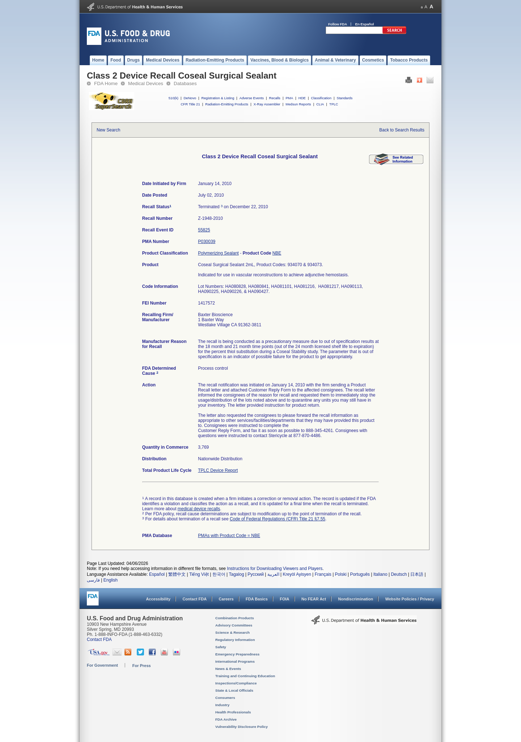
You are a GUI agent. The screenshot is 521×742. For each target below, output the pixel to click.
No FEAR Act (313, 599)
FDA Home (106, 83)
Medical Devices (145, 83)
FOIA (284, 599)
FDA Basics (257, 599)
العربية (273, 574)
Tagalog (236, 574)
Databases (185, 83)
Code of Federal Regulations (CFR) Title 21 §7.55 (277, 518)
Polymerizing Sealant (218, 253)
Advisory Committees (233, 625)
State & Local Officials (234, 690)
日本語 (416, 574)
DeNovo (189, 98)
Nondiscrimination (355, 599)
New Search (108, 130)
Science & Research (232, 632)
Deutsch (399, 574)
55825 (204, 229)
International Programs (235, 661)
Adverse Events (252, 98)
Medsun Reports (298, 104)
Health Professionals (233, 712)
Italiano (380, 574)
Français (323, 574)
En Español (364, 24)
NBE (276, 253)
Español (157, 574)
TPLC (333, 104)
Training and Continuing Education (245, 676)
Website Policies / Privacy (409, 599)
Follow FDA (337, 24)
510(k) (173, 98)
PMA (289, 98)
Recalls (274, 98)
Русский (255, 574)
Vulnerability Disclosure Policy (241, 727)
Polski (341, 574)
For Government (102, 665)
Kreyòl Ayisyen (297, 574)
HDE (302, 98)
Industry (222, 705)
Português (360, 574)
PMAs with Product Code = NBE (229, 535)
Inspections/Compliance (236, 683)
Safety (220, 647)
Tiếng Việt (199, 574)
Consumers (225, 698)
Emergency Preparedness (237, 654)
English (110, 580)
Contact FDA (194, 599)
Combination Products (234, 618)
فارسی (93, 580)
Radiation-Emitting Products (226, 104)
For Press (141, 665)
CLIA (320, 104)
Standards (345, 98)
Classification (321, 98)
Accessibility (158, 599)
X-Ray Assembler (267, 104)
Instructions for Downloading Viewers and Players (274, 568)
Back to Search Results (401, 130)
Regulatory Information (235, 640)
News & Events (228, 669)
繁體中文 (177, 574)
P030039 (206, 241)
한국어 (218, 574)
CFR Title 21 (190, 104)
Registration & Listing (218, 98)
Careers (226, 599)
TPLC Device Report (218, 470)
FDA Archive (226, 719)
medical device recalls (199, 508)
